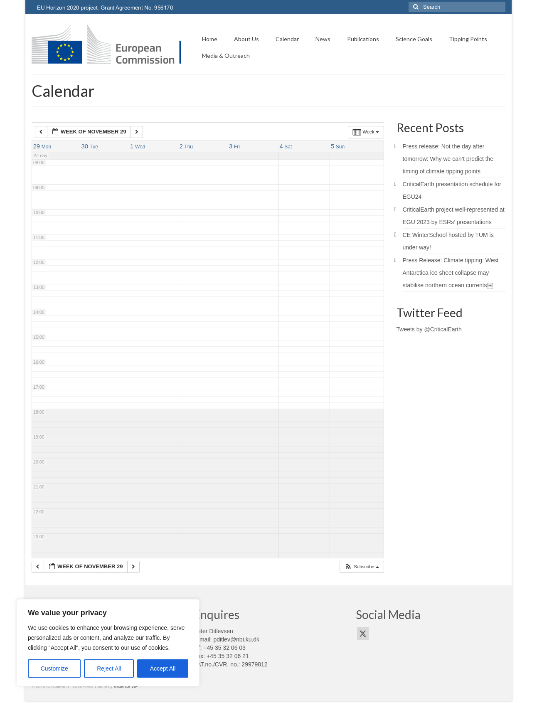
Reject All (109, 668)
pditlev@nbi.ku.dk (236, 639)
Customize (54, 668)
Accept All (162, 668)
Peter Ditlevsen (213, 631)
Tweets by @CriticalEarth (429, 329)
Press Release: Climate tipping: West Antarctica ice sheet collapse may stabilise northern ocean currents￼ (451, 273)
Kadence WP (126, 686)
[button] (361, 566)
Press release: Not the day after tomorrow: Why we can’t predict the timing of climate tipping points (448, 159)
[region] (108, 642)
